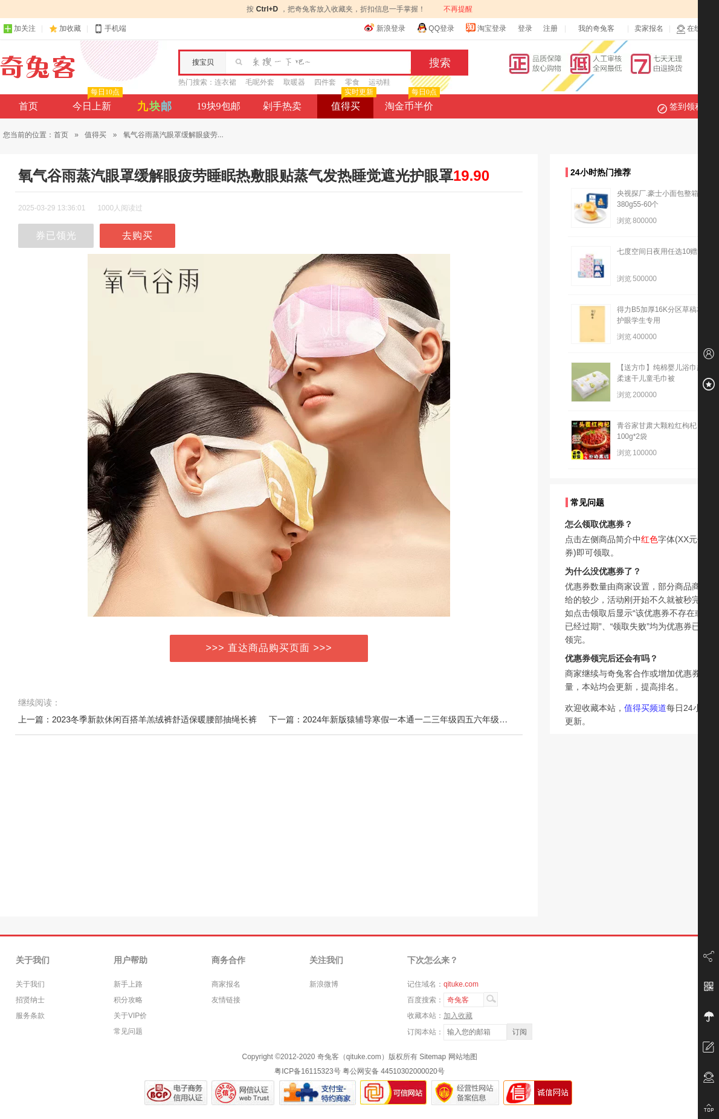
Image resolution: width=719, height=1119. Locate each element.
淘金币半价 (411, 102)
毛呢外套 (259, 82)
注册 (550, 28)
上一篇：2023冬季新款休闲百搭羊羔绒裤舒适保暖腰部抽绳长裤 (137, 719)
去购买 (137, 235)
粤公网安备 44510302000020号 (394, 1071)
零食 (352, 82)
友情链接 (225, 1000)
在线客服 (696, 28)
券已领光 (56, 235)
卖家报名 (648, 28)
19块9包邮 (218, 106)
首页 (28, 106)
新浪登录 (384, 28)
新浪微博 (323, 984)
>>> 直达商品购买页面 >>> (269, 648)
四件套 (325, 82)
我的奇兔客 (596, 28)
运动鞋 (379, 82)
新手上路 (128, 984)
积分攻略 (128, 1000)
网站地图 (462, 1057)
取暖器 (294, 82)
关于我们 (30, 984)
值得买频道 (645, 708)
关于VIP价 (130, 1015)
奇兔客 (38, 67)
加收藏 (70, 28)
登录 (525, 28)
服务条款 (30, 1015)
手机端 (110, 28)
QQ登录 (435, 28)
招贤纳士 (30, 1000)
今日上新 (96, 102)
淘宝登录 (485, 28)
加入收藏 (457, 1015)
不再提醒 (457, 9)
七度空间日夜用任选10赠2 (659, 251)
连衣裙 (225, 82)
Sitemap (432, 1057)
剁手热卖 (282, 106)
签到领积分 (686, 106)
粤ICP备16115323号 (307, 1071)
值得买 (352, 102)
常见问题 (128, 1031)
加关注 (19, 28)
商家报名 (225, 984)
